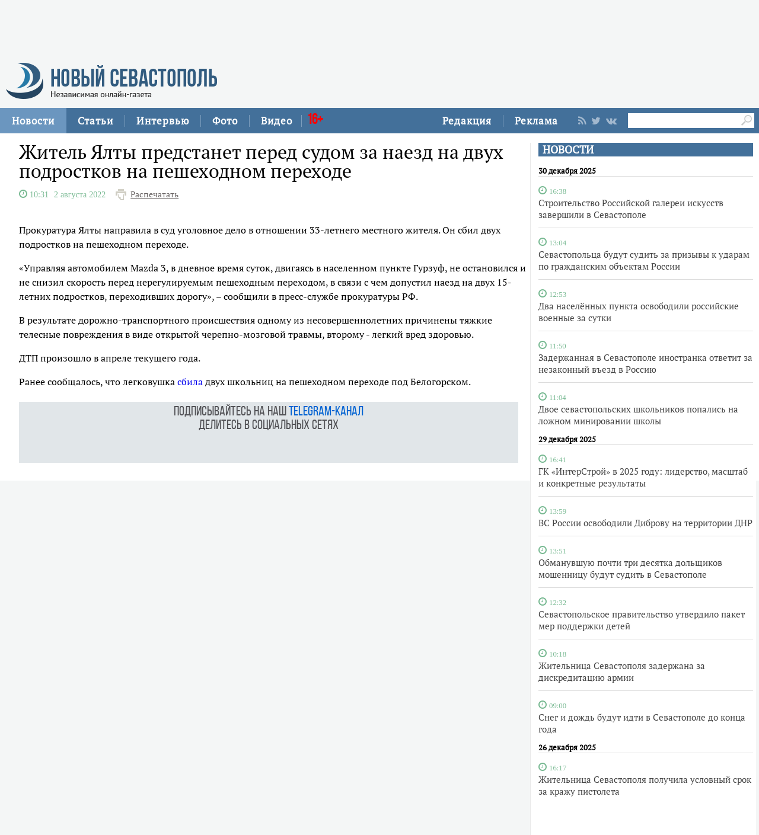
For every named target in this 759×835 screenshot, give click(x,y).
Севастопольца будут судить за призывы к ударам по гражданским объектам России (644, 260)
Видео (276, 120)
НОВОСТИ (568, 149)
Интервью (162, 120)
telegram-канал (326, 412)
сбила (190, 381)
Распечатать (154, 194)
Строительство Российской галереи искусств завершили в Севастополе (630, 208)
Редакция (467, 120)
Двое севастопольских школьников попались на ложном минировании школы (638, 415)
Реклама (536, 120)
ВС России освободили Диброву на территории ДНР (645, 523)
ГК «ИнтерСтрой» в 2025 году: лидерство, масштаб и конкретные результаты (643, 477)
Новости (33, 120)
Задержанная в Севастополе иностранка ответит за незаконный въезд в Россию (645, 363)
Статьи (95, 120)
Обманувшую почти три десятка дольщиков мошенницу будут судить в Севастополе (630, 568)
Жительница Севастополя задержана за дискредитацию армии (621, 671)
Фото (225, 120)
